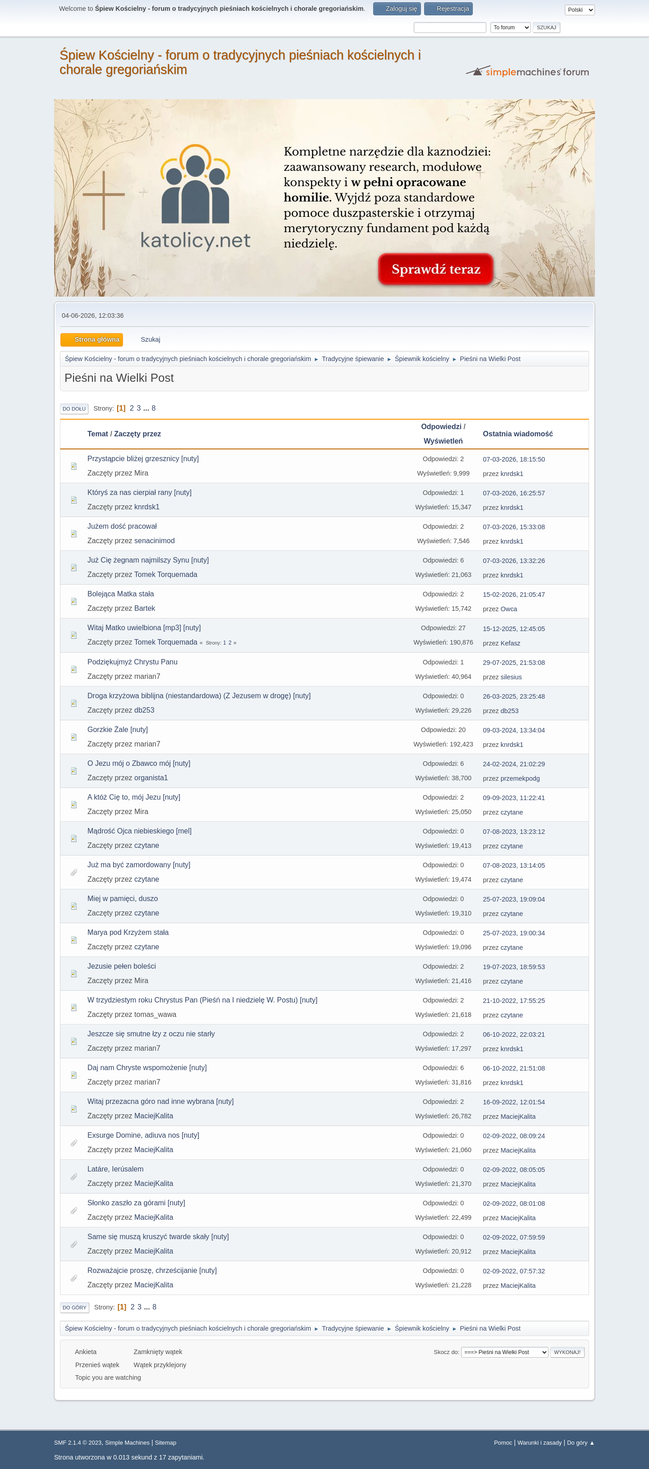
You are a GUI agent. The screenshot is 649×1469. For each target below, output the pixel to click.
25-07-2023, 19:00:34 (514, 933)
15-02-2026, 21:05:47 (514, 594)
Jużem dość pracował (122, 526)
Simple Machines (127, 1442)
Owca (509, 609)
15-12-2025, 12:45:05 (514, 628)
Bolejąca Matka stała (120, 594)
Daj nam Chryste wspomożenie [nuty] (147, 1067)
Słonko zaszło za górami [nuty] (136, 1203)
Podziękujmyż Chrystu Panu (132, 662)
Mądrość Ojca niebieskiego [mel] (139, 831)
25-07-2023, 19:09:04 (514, 899)
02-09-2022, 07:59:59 (514, 1237)
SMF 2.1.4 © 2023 (77, 1442)
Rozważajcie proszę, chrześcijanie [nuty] (152, 1270)
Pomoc (503, 1442)
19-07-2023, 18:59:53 (514, 966)
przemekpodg (520, 778)
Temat (97, 434)
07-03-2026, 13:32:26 (514, 560)
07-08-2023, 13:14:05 (514, 865)
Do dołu (74, 409)
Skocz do (446, 1352)
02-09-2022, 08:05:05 (514, 1169)
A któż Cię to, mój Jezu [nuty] (133, 797)
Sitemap (166, 1442)
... (147, 408)
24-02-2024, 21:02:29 (514, 764)
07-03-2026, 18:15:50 (514, 459)
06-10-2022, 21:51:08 (514, 1068)
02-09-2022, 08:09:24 (514, 1136)
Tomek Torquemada (165, 574)
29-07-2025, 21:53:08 (514, 662)
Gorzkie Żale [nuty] (117, 729)
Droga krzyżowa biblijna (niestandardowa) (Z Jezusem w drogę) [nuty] (199, 696)
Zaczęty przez (137, 434)
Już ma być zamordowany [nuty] (139, 865)
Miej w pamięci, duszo (122, 898)
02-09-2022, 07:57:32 (514, 1271)
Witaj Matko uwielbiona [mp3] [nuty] (144, 628)
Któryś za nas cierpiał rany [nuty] (139, 492)
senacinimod (154, 541)
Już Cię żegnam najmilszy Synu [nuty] (148, 560)
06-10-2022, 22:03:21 (514, 1034)
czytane (512, 812)
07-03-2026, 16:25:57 (514, 493)
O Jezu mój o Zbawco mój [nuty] (139, 763)
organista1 (151, 778)
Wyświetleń (443, 441)
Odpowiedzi (441, 426)
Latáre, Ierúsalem (115, 1169)
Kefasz (511, 643)
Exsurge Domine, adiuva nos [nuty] (143, 1135)
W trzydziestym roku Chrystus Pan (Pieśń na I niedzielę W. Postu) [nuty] (202, 1000)
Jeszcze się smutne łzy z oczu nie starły (151, 1034)
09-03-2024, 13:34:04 (514, 730)
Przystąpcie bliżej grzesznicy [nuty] (143, 458)
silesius (511, 677)
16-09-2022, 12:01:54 (514, 1102)
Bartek (144, 608)
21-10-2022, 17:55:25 (514, 1000)
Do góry (75, 1307)
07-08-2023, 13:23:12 (514, 831)
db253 (144, 710)
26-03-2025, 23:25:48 (514, 696)
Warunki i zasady (539, 1442)
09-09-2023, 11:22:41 (514, 797)
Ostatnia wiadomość (522, 434)
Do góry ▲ (581, 1442)
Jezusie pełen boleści (121, 966)
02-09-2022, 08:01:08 (514, 1203)
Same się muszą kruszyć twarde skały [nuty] (158, 1236)
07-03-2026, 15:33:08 (514, 527)
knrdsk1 (512, 473)
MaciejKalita (153, 1116)
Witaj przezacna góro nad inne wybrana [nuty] (160, 1101)
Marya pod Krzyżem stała (128, 932)
